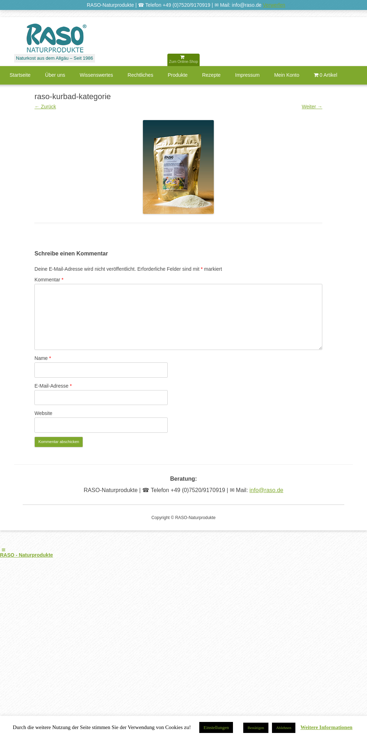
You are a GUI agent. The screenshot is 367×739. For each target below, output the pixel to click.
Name (42, 358)
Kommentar (48, 279)
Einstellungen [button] (216, 727)
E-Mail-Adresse (53, 386)
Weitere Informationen (326, 727)
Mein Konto (286, 75)
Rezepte (211, 75)
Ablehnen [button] (283, 727)
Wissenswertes (96, 75)
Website (43, 413)
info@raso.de (266, 490)
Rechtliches (140, 75)
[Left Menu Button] (3, 550)
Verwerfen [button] (274, 5)
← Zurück (45, 106)
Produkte (178, 75)
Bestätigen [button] (256, 727)
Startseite (20, 75)
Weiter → (312, 106)
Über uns (55, 75)
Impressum (247, 75)
